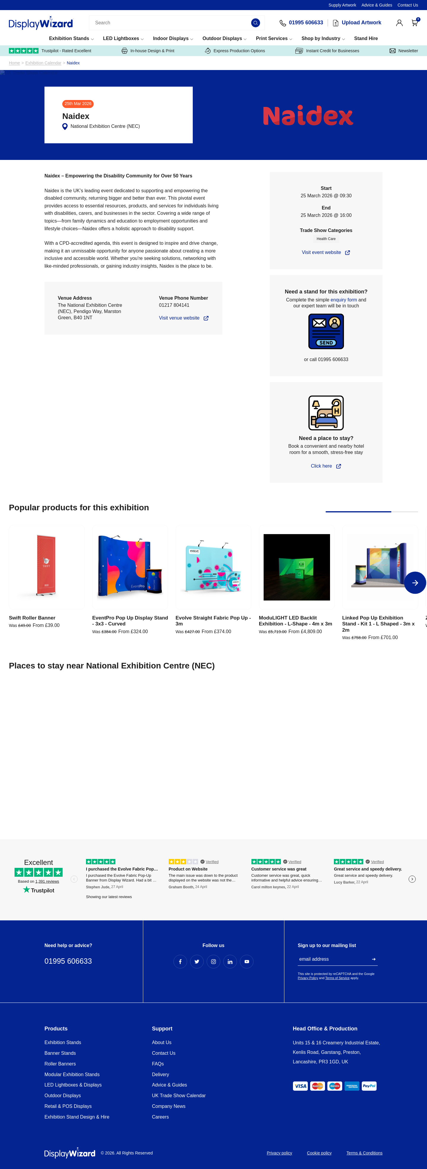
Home (14, 63)
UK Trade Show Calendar (179, 1095)
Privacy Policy (308, 978)
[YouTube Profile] (247, 961)
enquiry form (344, 299)
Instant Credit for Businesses (327, 51)
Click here (321, 465)
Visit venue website (179, 317)
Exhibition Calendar (43, 63)
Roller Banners (60, 1063)
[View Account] (399, 23)
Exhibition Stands (69, 38)
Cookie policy (319, 1153)
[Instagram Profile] (213, 961)
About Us (162, 1042)
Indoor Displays (171, 38)
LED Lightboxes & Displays (73, 1084)
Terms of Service (337, 978)
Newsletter (404, 51)
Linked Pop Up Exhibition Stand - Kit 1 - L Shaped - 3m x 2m (378, 624)
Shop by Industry (321, 38)
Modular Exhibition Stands (72, 1074)
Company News (169, 1106)
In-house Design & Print (148, 51)
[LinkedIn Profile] (230, 961)
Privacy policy (279, 1153)
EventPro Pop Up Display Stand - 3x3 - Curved (130, 621)
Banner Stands (60, 1053)
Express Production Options (235, 51)
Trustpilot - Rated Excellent (50, 51)
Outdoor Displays (222, 38)
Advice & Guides (376, 5)
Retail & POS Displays (68, 1106)
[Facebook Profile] (180, 961)
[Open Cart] (415, 23)
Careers (160, 1116)
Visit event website (321, 252)
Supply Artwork (342, 5)
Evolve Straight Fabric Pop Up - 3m (213, 621)
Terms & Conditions (365, 1153)
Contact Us (408, 5)
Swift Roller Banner (32, 618)
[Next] (415, 583)
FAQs (158, 1063)
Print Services (272, 38)
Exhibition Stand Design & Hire (76, 1116)
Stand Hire (366, 38)
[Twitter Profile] (197, 961)
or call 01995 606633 (326, 359)
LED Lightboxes (121, 38)
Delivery (160, 1074)
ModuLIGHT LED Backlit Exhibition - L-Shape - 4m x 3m (295, 621)
